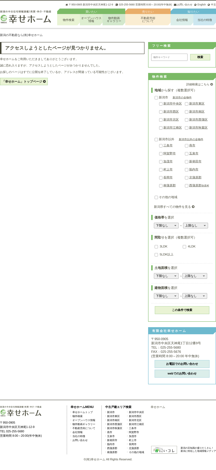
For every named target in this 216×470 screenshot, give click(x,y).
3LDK (161, 246)
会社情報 (182, 19)
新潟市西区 (171, 111)
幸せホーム (158, 406)
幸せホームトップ (82, 412)
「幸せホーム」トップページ (22, 81)
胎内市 (193, 169)
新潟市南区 (197, 111)
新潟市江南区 (172, 127)
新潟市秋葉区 (198, 127)
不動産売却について (83, 428)
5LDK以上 (164, 254)
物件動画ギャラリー (83, 424)
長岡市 (168, 177)
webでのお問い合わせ (182, 373)
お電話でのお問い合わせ (182, 363)
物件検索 (68, 19)
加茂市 (168, 161)
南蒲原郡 (169, 185)
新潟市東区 (197, 103)
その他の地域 (166, 197)
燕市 (192, 145)
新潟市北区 (171, 119)
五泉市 (193, 153)
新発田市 (195, 161)
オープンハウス (91, 20)
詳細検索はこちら (197, 84)
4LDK (189, 246)
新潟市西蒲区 (198, 119)
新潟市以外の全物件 (191, 139)
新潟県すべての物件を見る (172, 207)
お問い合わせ (80, 440)
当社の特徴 (204, 19)
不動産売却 (148, 20)
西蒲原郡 (199, 185)
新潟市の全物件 (182, 97)
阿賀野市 (169, 153)
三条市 (168, 145)
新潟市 (161, 97)
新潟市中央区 (172, 103)
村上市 (168, 169)
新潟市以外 (164, 139)
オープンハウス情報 (83, 420)
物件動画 (114, 20)
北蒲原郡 (195, 177)
